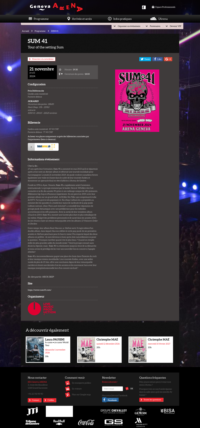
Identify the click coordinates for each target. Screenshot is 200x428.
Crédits (51, 400)
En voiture (77, 388)
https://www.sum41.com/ (39, 290)
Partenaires (155, 26)
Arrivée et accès (82, 18)
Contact (35, 400)
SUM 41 (54, 31)
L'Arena (163, 18)
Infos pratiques (122, 18)
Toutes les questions (152, 399)
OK (131, 388)
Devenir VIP (175, 26)
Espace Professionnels (163, 7)
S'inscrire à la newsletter (43, 59)
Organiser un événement (129, 26)
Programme (41, 18)
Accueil (25, 31)
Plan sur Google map (81, 394)
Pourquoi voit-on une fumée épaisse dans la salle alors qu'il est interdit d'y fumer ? (155, 392)
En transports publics (81, 383)
